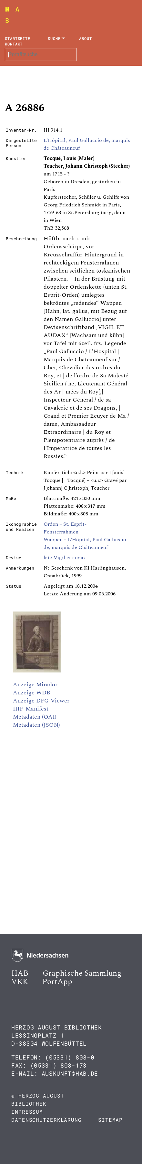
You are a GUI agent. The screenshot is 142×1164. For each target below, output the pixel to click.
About (85, 38)
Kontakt (14, 43)
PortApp (57, 982)
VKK (19, 982)
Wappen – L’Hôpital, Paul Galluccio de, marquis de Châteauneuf (85, 543)
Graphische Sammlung (82, 973)
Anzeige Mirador (35, 684)
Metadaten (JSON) (36, 725)
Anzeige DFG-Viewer (41, 700)
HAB (19, 973)
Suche (54, 38)
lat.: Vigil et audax (65, 558)
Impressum (27, 1111)
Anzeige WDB (31, 692)
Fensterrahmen (61, 532)
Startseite (17, 38)
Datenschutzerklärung (46, 1119)
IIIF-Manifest (30, 708)
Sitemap (110, 1119)
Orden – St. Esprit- (65, 524)
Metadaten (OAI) (34, 716)
